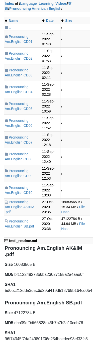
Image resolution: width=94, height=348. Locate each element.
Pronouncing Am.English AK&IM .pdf (19, 207)
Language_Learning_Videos (43, 4)
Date (50, 21)
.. (10, 27)
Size (68, 21)
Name (13, 21)
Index (9, 4)
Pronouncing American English (35, 9)
